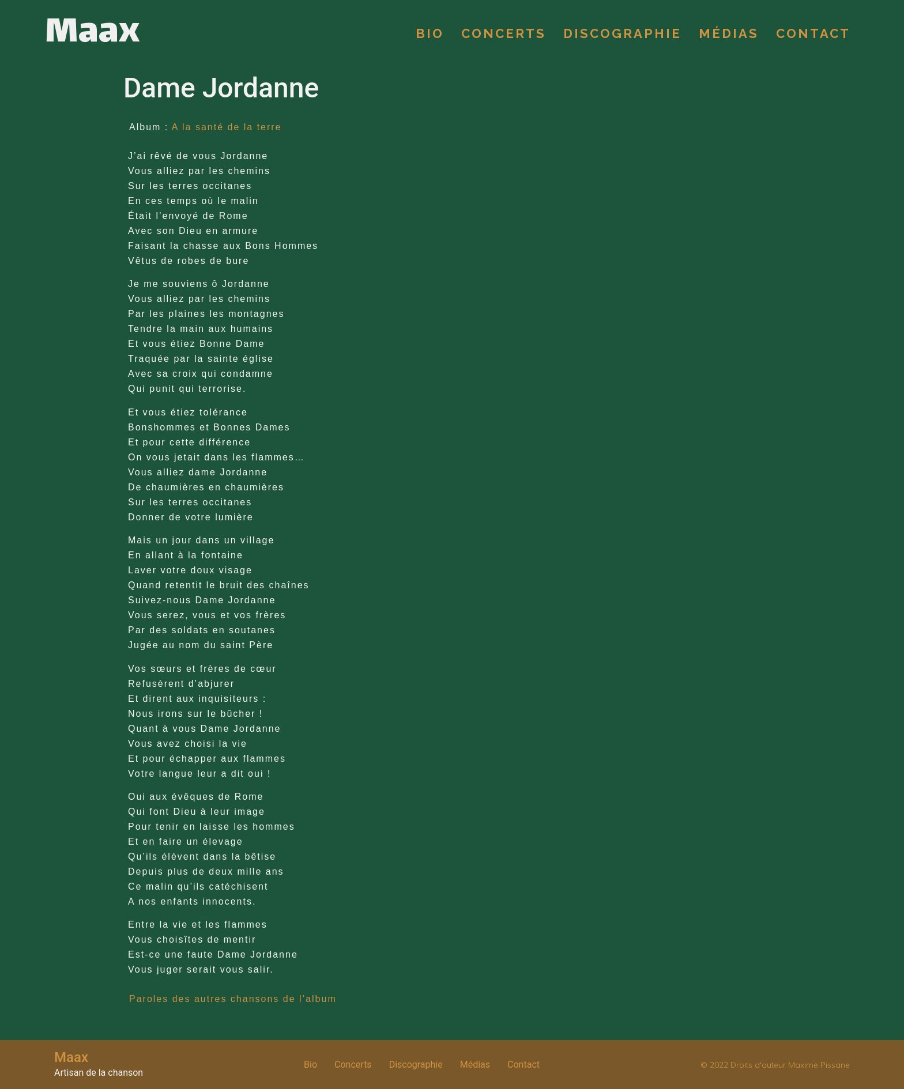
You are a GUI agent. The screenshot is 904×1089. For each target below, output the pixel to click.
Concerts (503, 33)
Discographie (622, 33)
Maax (92, 33)
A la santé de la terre (227, 127)
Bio (430, 33)
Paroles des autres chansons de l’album (233, 999)
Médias (729, 33)
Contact (813, 33)
